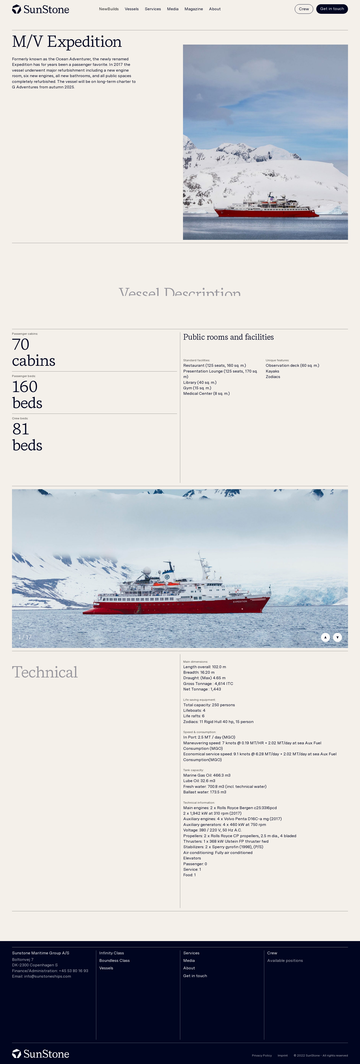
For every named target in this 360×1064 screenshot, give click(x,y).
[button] (109, 9)
